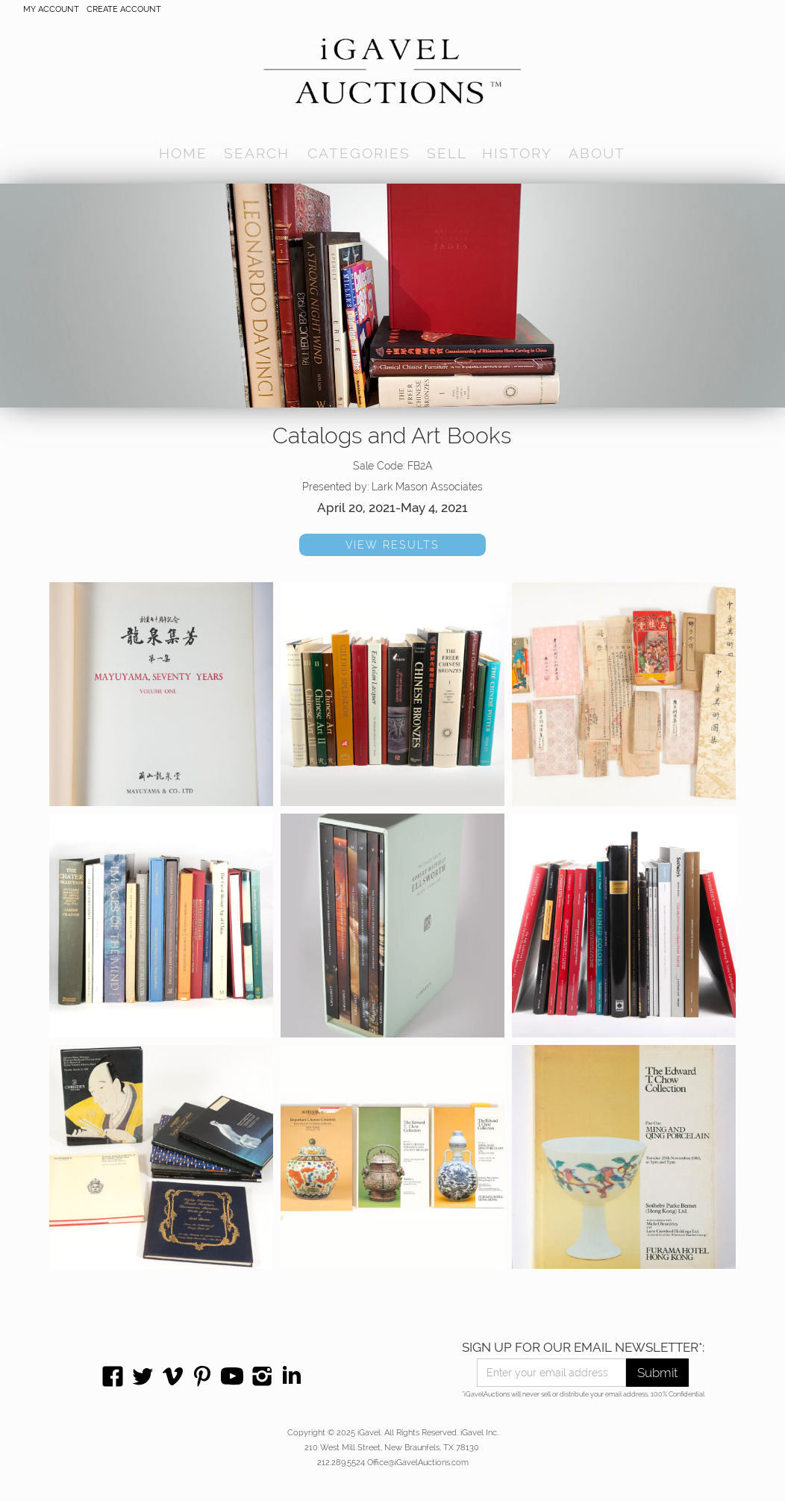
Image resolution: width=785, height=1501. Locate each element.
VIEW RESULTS (392, 545)
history (517, 153)
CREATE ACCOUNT (124, 9)
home (183, 153)
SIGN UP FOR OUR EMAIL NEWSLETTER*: (583, 1347)
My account (51, 9)
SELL (447, 153)
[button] (256, 153)
